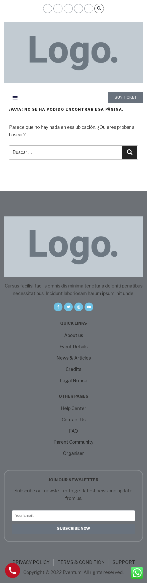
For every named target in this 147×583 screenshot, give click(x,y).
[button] (99, 8)
